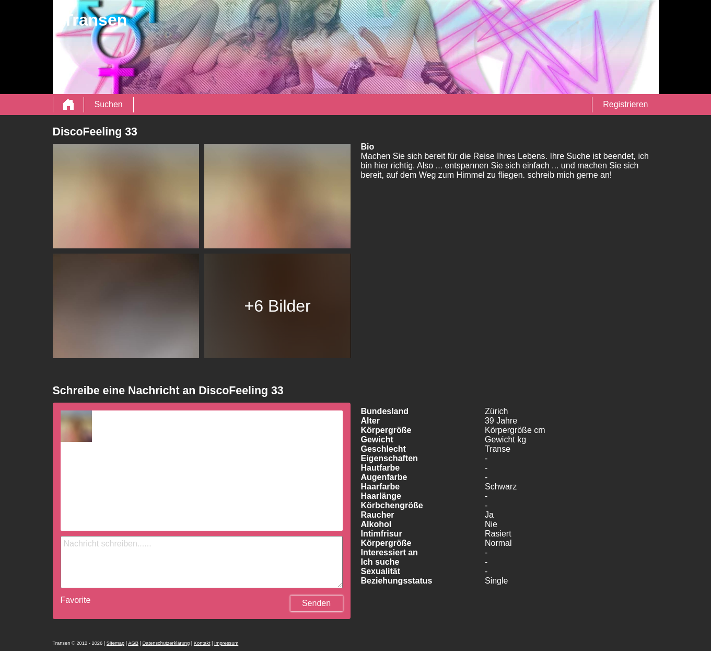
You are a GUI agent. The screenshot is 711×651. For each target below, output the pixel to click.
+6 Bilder (277, 305)
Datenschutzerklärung (166, 643)
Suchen (109, 104)
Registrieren (625, 104)
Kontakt (202, 643)
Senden (316, 603)
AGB (133, 643)
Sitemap (115, 643)
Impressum (226, 643)
